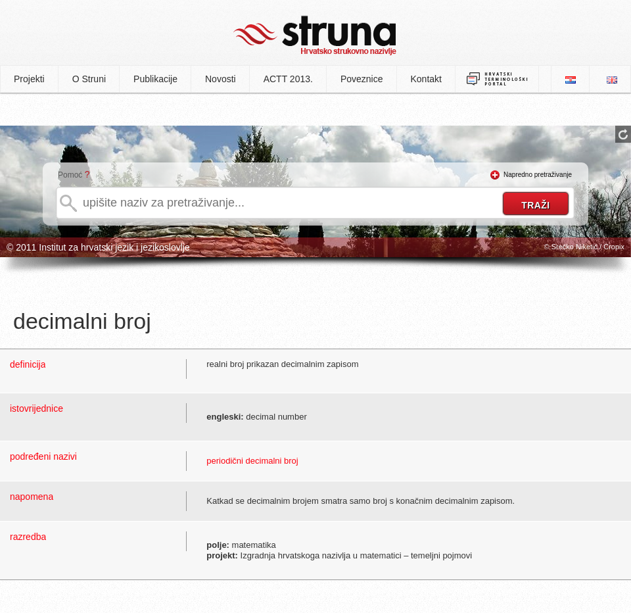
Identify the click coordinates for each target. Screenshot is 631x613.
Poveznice (361, 79)
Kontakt (426, 79)
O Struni (89, 79)
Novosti (220, 79)
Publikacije (155, 79)
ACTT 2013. (288, 79)
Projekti (29, 79)
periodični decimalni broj (252, 461)
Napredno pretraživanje (537, 174)
